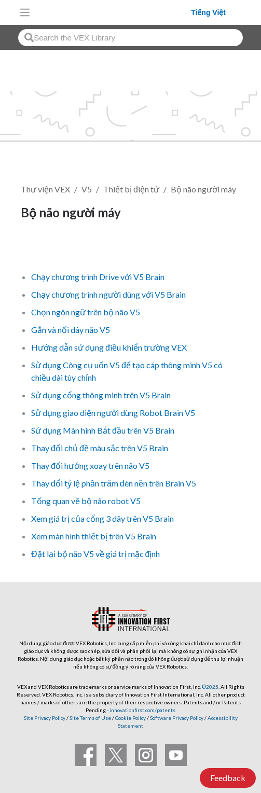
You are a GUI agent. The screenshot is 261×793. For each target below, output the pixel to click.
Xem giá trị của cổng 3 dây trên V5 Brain (102, 518)
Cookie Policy (130, 718)
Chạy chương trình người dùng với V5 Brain (108, 294)
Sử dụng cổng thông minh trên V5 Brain (101, 395)
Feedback (227, 778)
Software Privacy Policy (176, 718)
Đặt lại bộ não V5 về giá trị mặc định (95, 554)
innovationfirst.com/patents (142, 710)
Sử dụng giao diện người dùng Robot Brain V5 (113, 413)
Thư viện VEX (45, 189)
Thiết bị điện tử (131, 189)
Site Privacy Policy (44, 718)
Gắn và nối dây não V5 (70, 330)
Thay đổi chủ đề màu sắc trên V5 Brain (99, 448)
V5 (86, 189)
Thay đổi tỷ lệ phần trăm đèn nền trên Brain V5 (113, 483)
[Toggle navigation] (24, 12)
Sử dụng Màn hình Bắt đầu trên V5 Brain (102, 430)
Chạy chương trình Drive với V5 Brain (97, 277)
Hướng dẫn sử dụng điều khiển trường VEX (109, 347)
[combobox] (130, 37)
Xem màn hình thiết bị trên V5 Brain (93, 536)
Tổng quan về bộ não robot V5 (86, 501)
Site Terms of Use (89, 718)
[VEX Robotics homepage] (113, 12)
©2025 (210, 687)
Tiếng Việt (208, 12)
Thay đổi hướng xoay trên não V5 (90, 465)
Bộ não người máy (203, 189)
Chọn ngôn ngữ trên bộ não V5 (85, 312)
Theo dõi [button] (43, 248)
